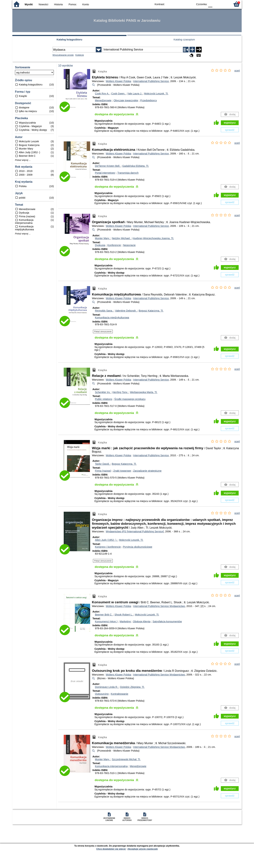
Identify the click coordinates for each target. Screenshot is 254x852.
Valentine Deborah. (126, 310)
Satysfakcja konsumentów (167, 621)
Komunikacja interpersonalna (111, 766)
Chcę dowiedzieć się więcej (111, 849)
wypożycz (230, 122)
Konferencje (114, 245)
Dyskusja (100, 245)
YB (183, 3)
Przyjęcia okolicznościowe (137, 546)
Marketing (125, 621)
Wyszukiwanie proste (63, 55)
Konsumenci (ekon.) (106, 621)
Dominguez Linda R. (107, 687)
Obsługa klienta (141, 621)
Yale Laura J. (135, 93)
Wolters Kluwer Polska (118, 81)
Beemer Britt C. (104, 614)
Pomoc (73, 4)
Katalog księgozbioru (69, 39)
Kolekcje (79, 55)
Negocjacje (129, 245)
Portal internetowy (105, 172)
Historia (58, 4)
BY (190, 3)
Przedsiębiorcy (148, 100)
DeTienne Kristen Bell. (108, 166)
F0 (210, 3)
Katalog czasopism (184, 39)
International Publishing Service (151, 81)
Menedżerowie (103, 100)
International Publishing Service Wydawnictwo (159, 606)
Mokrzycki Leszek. (156, 93)
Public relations (103, 399)
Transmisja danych (127, 172)
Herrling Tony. (120, 392)
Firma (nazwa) (103, 470)
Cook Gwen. (118, 93)
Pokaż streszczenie (103, 331)
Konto (85, 4)
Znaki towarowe (122, 470)
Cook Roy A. (102, 93)
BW (176, 3)
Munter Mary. (102, 238)
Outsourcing (102, 693)
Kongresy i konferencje (108, 546)
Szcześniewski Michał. (126, 759)
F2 (224, 3)
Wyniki (29, 4)
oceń (237, 70)
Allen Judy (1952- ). (106, 540)
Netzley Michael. (121, 238)
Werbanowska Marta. (143, 392)
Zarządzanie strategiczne (147, 470)
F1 (216, 3)
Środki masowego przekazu (130, 399)
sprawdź (230, 129)
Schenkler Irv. (103, 392)
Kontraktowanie (119, 693)
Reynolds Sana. (104, 310)
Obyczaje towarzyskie (126, 100)
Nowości (43, 4)
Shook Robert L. (124, 614)
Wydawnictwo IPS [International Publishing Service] (135, 531)
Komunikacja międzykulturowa (112, 317)
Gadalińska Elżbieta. (135, 166)
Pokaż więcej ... (23, 160)
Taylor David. (102, 463)
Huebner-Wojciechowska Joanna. (153, 238)
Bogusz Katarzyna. (151, 310)
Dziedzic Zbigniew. (132, 687)
